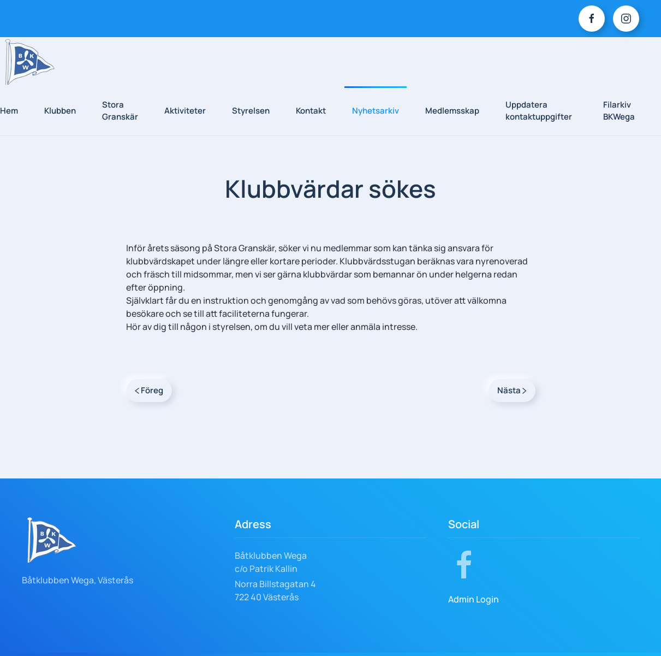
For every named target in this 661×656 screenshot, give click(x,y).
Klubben (60, 110)
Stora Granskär (120, 111)
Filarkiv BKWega (619, 111)
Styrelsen (251, 110)
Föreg (149, 390)
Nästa (512, 390)
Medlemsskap (452, 110)
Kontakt (311, 110)
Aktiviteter (185, 110)
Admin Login (473, 599)
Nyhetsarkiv (375, 110)
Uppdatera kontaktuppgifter (538, 111)
